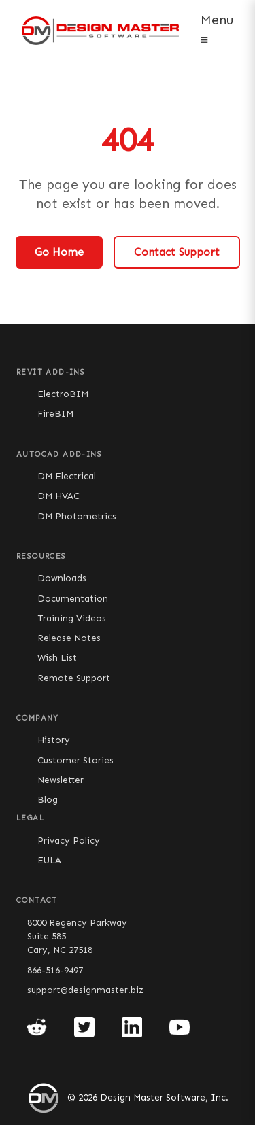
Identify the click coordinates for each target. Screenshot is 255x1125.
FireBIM (55, 413)
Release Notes (69, 638)
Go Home (59, 251)
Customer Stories (75, 760)
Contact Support (177, 251)
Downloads (61, 578)
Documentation (72, 598)
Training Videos (71, 618)
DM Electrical (66, 476)
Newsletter (60, 780)
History (53, 740)
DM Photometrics (76, 516)
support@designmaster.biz (85, 990)
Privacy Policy (68, 840)
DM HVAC (58, 496)
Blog (47, 800)
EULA (49, 860)
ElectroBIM (62, 394)
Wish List (57, 657)
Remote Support (73, 678)
